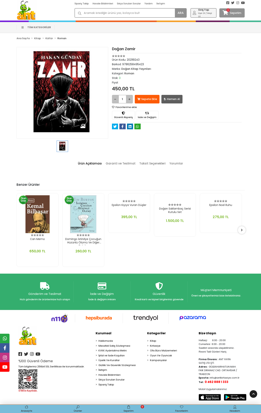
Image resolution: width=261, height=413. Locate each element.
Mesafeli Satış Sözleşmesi (114, 346)
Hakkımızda (105, 341)
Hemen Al (172, 99)
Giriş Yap (203, 10)
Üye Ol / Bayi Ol (205, 15)
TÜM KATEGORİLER (36, 27)
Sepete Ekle (147, 99)
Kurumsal (103, 333)
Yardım (148, 3)
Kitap (153, 341)
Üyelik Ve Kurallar (109, 360)
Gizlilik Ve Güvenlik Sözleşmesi (117, 365)
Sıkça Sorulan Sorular (129, 3)
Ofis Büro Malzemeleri (163, 350)
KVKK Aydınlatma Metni (112, 350)
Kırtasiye (155, 346)
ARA (181, 13)
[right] (241, 230)
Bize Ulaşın (207, 333)
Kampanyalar (158, 360)
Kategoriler (156, 333)
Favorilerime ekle (124, 107)
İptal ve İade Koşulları (111, 355)
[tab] (90, 164)
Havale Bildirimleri (103, 3)
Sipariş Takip (82, 3)
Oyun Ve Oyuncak (161, 355)
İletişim (160, 3)
